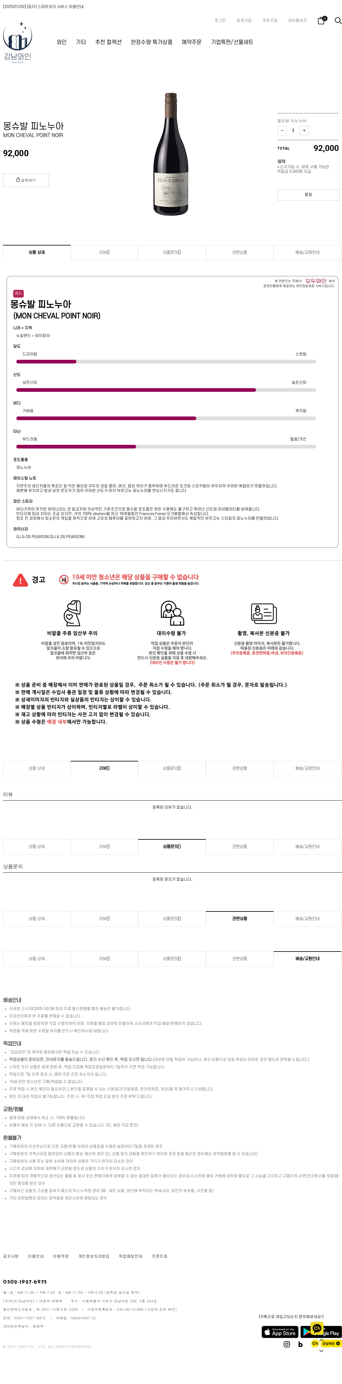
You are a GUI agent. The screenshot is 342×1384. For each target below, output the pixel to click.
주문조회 (270, 20)
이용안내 (36, 1256)
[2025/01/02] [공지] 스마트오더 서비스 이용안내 (43, 7)
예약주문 (192, 42)
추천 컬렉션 (108, 42)
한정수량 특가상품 (152, 42)
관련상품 (239, 252)
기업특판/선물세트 (232, 42)
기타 (81, 42)
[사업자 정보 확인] (161, 1309)
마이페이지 (297, 20)
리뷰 (104, 252)
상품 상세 (37, 252)
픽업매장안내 (131, 1256)
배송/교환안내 (307, 252)
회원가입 (244, 20)
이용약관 (61, 1256)
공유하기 (26, 180)
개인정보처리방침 (94, 1256)
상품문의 (172, 252)
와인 (62, 42)
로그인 (220, 20)
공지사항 (11, 1256)
